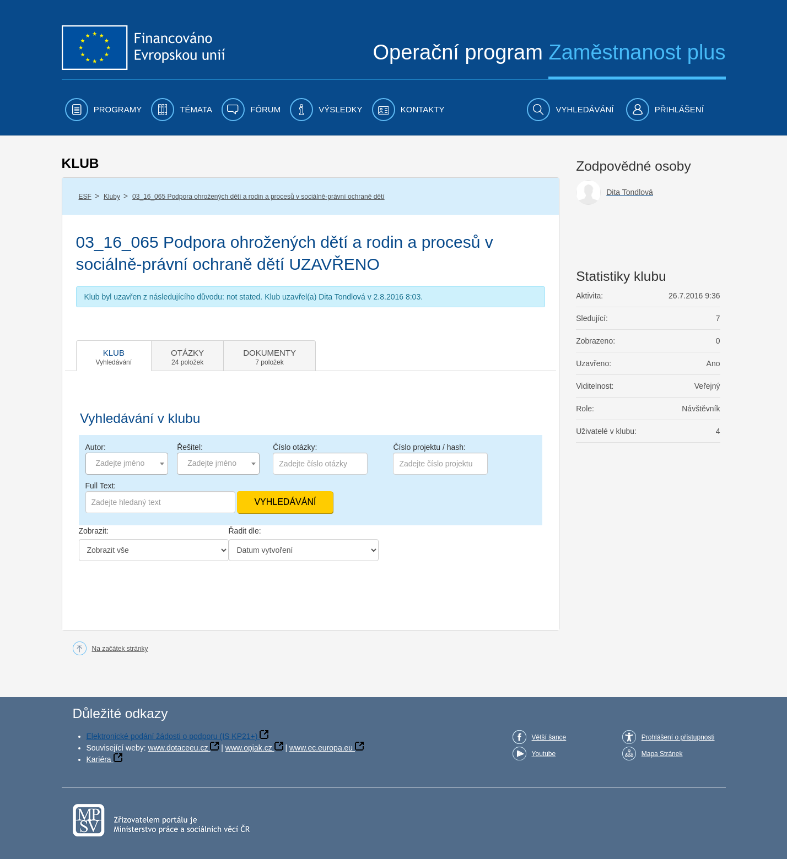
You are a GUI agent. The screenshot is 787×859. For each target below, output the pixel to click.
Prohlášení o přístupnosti (678, 737)
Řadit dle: (245, 530)
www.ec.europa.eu (321, 747)
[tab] (114, 355)
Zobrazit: (94, 530)
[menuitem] (103, 109)
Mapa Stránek (662, 754)
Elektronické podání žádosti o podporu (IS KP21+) (172, 736)
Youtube (544, 754)
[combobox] (126, 464)
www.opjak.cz (248, 747)
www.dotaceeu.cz (178, 747)
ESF (85, 196)
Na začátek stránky (120, 649)
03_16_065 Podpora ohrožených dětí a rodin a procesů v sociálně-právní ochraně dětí (258, 196)
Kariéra (99, 759)
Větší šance (549, 737)
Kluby (112, 196)
